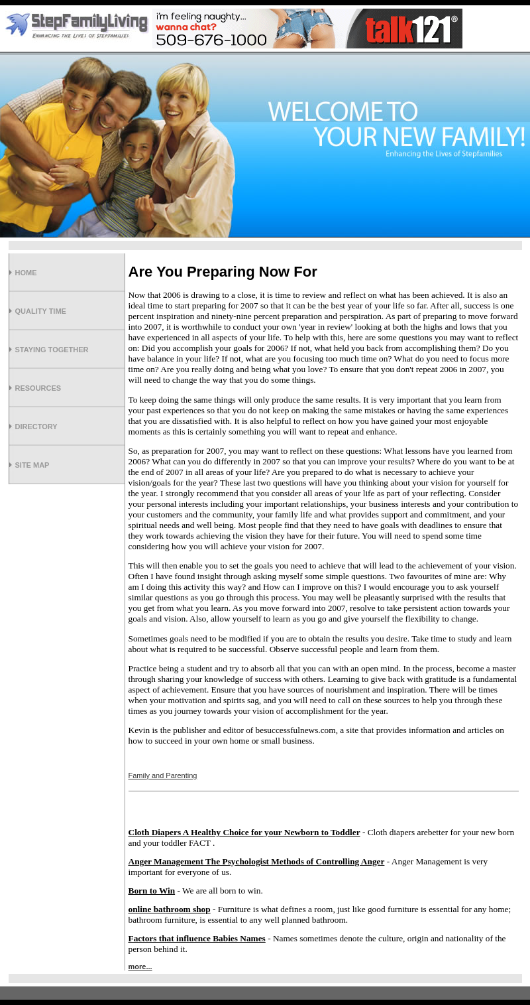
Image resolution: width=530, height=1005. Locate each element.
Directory (36, 427)
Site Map (32, 465)
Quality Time (40, 311)
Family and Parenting (163, 775)
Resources (38, 388)
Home (26, 273)
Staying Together (52, 350)
